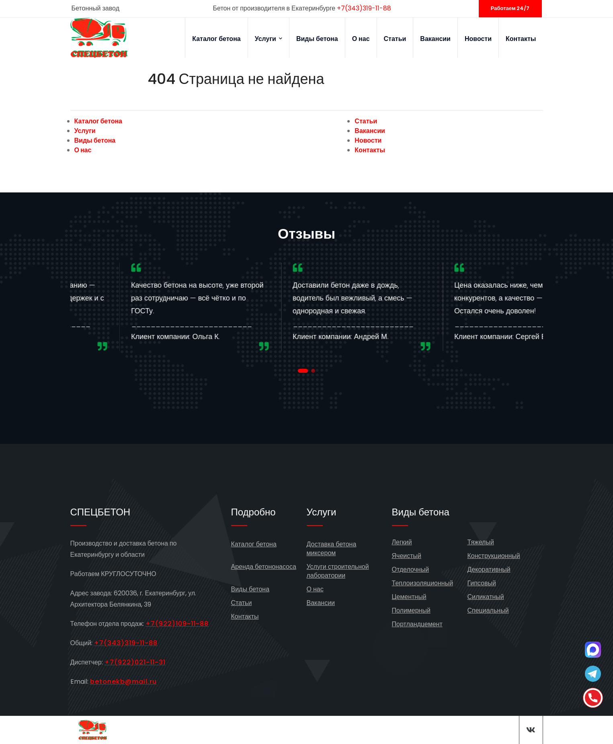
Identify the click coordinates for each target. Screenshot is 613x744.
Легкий (402, 542)
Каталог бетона (216, 38)
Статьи (395, 38)
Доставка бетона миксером (332, 549)
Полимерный (411, 610)
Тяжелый (480, 542)
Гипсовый (481, 583)
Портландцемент (417, 624)
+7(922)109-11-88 (177, 623)
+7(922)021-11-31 (135, 662)
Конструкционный (493, 555)
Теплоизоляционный (422, 583)
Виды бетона (317, 38)
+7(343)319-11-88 (364, 8)
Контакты (521, 38)
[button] (303, 370)
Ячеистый (407, 555)
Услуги (268, 38)
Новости (478, 38)
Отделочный (410, 569)
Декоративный (488, 569)
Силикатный (485, 596)
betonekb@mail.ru (123, 681)
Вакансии (435, 38)
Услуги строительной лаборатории (338, 571)
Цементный (409, 596)
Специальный (488, 610)
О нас (361, 38)
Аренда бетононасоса (263, 566)
